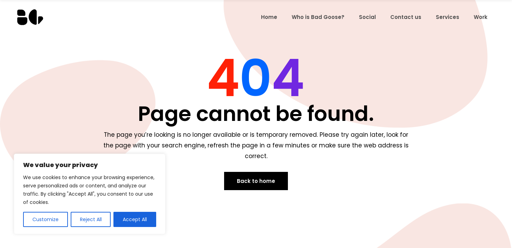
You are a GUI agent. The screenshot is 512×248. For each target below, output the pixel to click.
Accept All (135, 219)
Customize (45, 219)
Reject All (91, 219)
